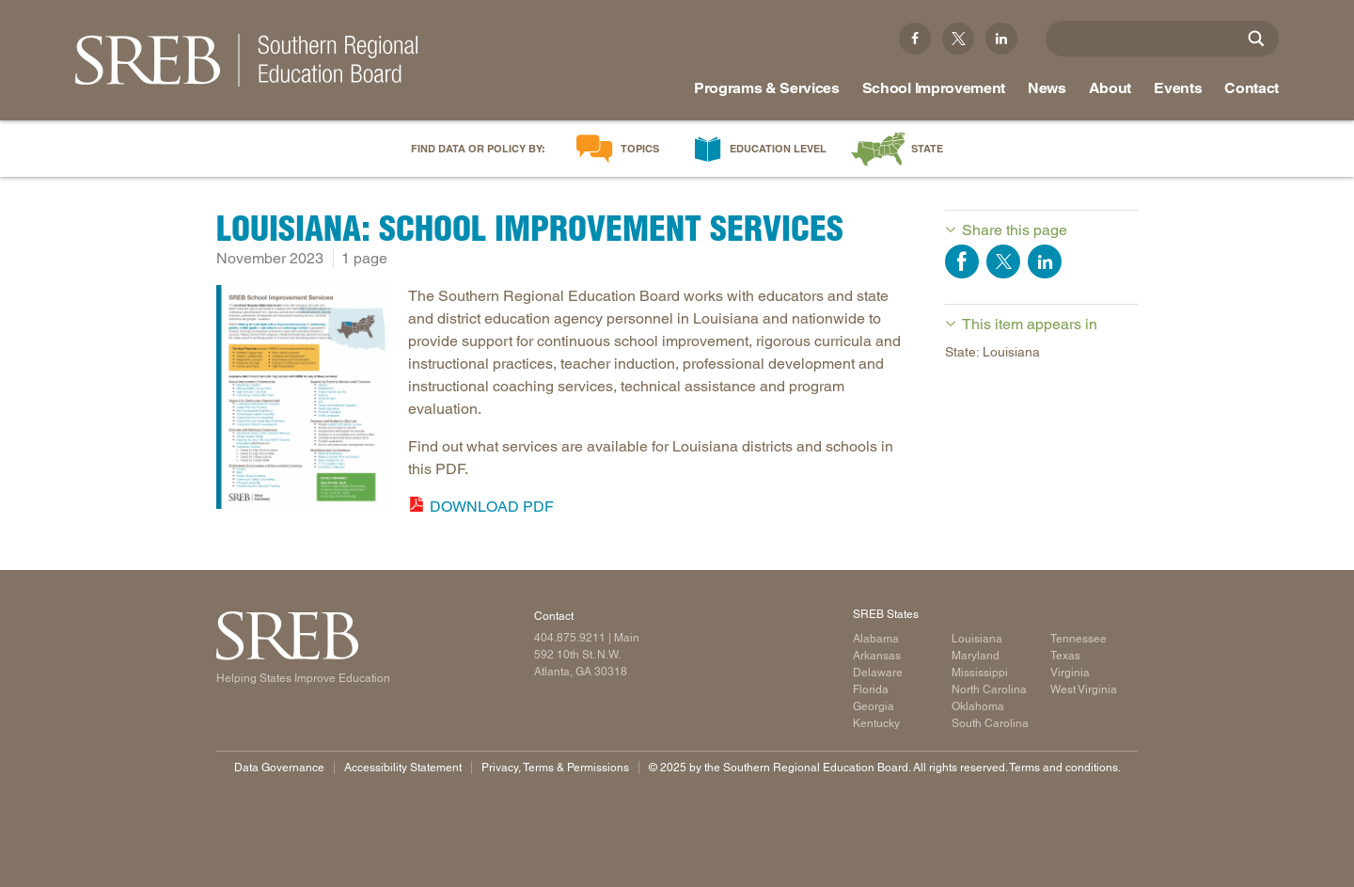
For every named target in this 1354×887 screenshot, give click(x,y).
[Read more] (302, 400)
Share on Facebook (962, 261)
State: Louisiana (992, 351)
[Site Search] (1256, 38)
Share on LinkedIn (1045, 261)
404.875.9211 (570, 637)
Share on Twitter (1003, 261)
